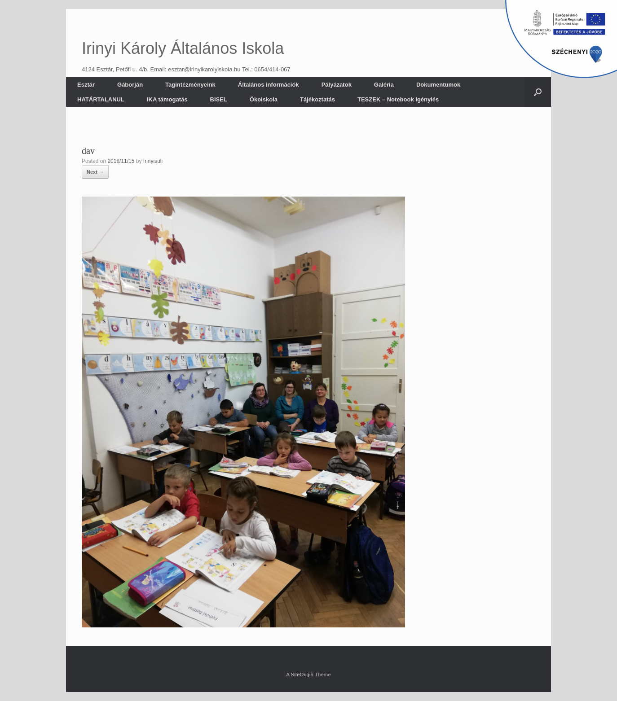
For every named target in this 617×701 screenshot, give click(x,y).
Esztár (86, 84)
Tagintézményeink (190, 84)
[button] (537, 92)
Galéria (384, 84)
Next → (95, 172)
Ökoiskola (264, 99)
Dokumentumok (438, 84)
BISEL (218, 99)
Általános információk (268, 84)
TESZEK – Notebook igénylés (398, 99)
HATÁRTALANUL (100, 99)
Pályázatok (337, 84)
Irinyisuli (153, 161)
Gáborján (130, 84)
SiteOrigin (302, 674)
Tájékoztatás (317, 99)
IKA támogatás (167, 99)
